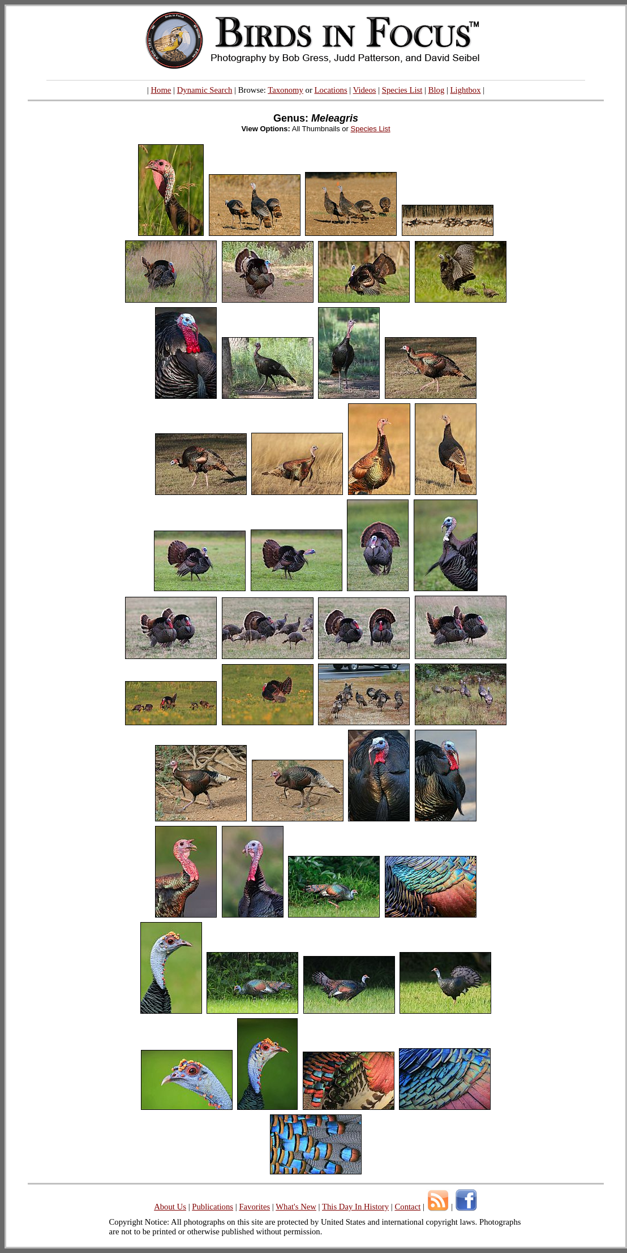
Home (161, 89)
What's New (296, 1206)
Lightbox (465, 89)
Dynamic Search (205, 89)
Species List (402, 89)
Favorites (254, 1206)
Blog (436, 89)
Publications (212, 1206)
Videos (364, 89)
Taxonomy (285, 89)
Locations (331, 89)
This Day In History (355, 1206)
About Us (170, 1206)
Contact (407, 1206)
